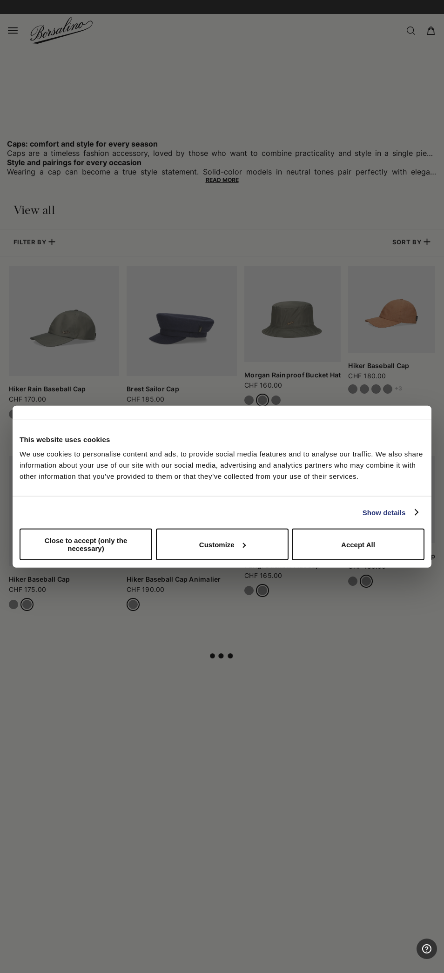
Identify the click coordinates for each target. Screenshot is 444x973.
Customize (222, 544)
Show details (384, 512)
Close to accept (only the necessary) (86, 544)
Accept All (358, 544)
